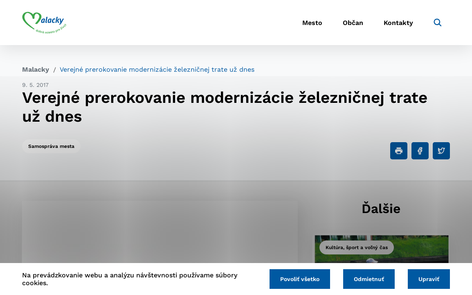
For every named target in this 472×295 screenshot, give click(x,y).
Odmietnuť (369, 279)
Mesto (312, 23)
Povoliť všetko (299, 279)
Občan (353, 23)
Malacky (35, 69)
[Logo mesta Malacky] (44, 22)
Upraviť (428, 279)
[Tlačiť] (398, 150)
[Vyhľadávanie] (438, 22)
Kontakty (398, 23)
